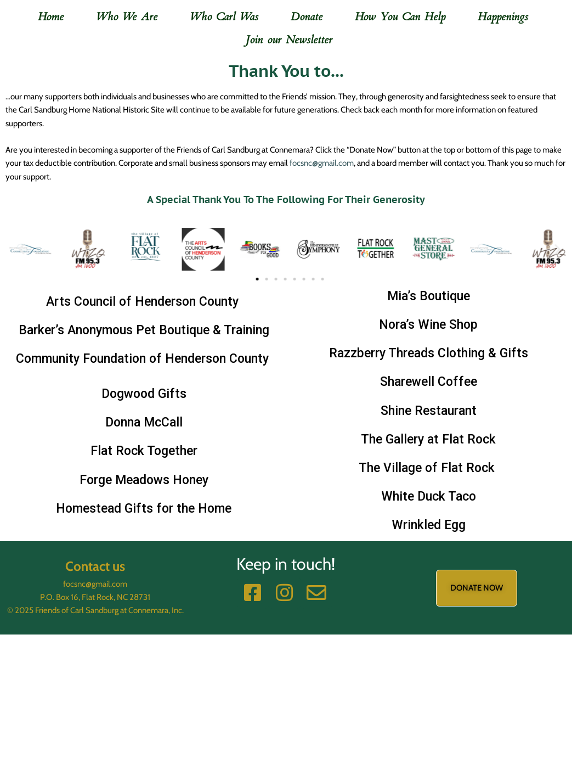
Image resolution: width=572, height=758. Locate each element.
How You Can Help (400, 16)
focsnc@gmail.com (322, 163)
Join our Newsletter (289, 39)
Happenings (503, 16)
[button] (15, 228)
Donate (306, 16)
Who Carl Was (224, 16)
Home (51, 16)
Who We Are (127, 16)
